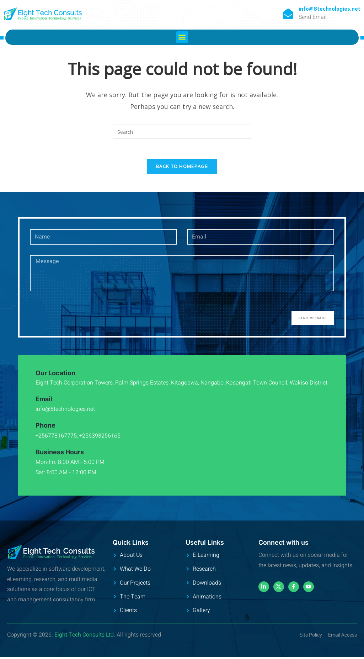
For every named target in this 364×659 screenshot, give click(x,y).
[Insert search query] (182, 132)
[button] (182, 37)
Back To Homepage (182, 167)
